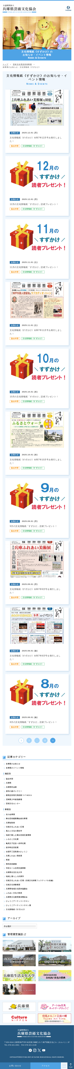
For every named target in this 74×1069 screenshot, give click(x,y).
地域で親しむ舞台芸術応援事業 (18, 835)
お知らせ (15, 133)
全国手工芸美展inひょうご (16, 852)
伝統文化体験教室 (13, 885)
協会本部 (15, 146)
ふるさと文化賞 (12, 839)
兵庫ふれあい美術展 (14, 856)
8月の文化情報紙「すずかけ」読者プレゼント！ (33, 722)
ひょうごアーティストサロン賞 (18, 905)
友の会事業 (10, 814)
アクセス (46, 1066)
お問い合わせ (15, 1066)
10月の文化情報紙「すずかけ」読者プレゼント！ (34, 396)
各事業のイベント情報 (15, 768)
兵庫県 (8, 783)
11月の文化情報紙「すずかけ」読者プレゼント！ (34, 267)
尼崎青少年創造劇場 (14, 799)
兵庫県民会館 (11, 787)
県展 (7, 860)
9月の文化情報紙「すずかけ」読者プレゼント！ (33, 526)
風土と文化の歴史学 (14, 831)
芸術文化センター (13, 804)
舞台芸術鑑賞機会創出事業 (17, 819)
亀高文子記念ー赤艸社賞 (16, 843)
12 (45, 740)
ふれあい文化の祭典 (14, 893)
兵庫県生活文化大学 (14, 872)
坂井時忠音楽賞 (12, 847)
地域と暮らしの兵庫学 (15, 876)
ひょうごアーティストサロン (17, 901)
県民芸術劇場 (11, 864)
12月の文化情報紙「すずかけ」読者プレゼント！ (34, 204)
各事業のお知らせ (13, 764)
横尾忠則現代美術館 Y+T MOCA (19, 795)
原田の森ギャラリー (14, 791)
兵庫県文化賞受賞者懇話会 (17, 897)
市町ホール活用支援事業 (16, 868)
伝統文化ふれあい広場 (15, 827)
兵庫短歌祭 (10, 823)
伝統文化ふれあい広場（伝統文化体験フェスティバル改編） (30, 880)
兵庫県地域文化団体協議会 (17, 889)
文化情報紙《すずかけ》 (33, 146)
